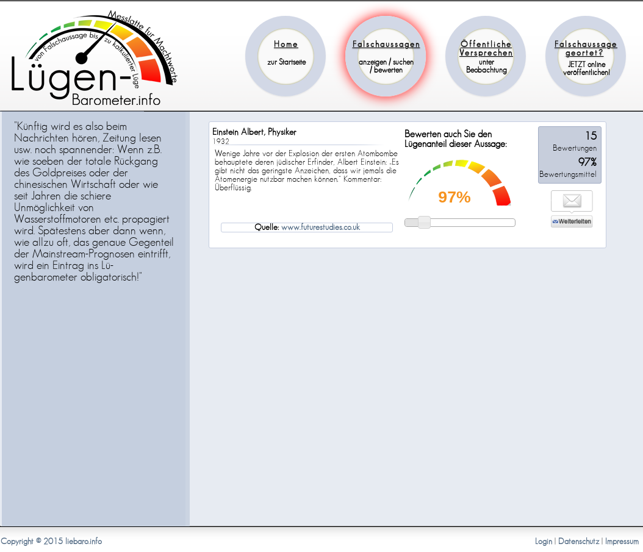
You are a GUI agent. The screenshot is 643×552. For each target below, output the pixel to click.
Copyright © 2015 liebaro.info (51, 541)
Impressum (622, 541)
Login (543, 541)
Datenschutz (578, 541)
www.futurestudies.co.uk (320, 227)
